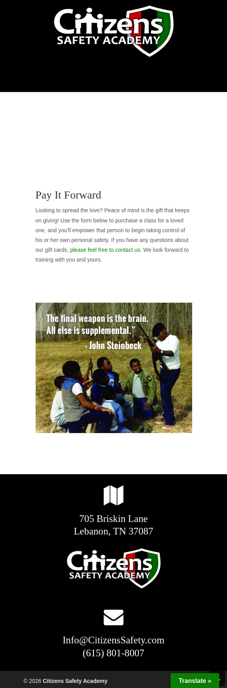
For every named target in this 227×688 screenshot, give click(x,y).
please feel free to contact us (105, 250)
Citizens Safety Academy (113, 31)
